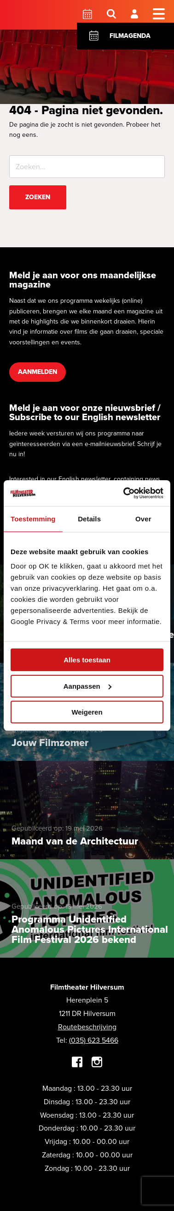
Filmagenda (130, 36)
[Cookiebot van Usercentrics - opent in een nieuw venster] (124, 493)
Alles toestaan (87, 660)
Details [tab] (89, 519)
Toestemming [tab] (33, 519)
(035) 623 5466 (93, 1040)
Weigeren (86, 712)
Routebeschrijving (87, 1026)
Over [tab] (143, 519)
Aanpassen (87, 686)
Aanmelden (37, 372)
